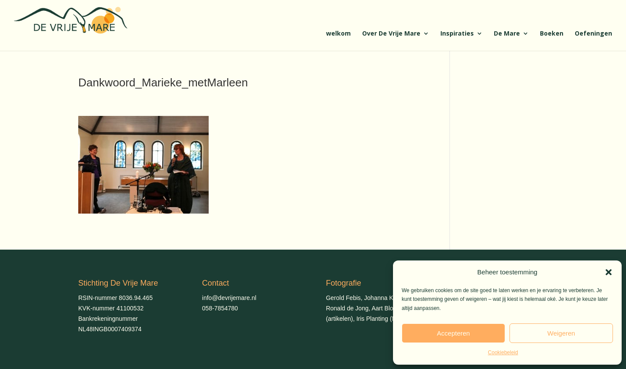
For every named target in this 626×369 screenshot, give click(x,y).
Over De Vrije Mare (391, 33)
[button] (608, 272)
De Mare (507, 33)
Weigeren (561, 333)
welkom (338, 33)
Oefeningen (593, 33)
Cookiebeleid (503, 352)
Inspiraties (457, 33)
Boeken (551, 33)
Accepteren (453, 333)
